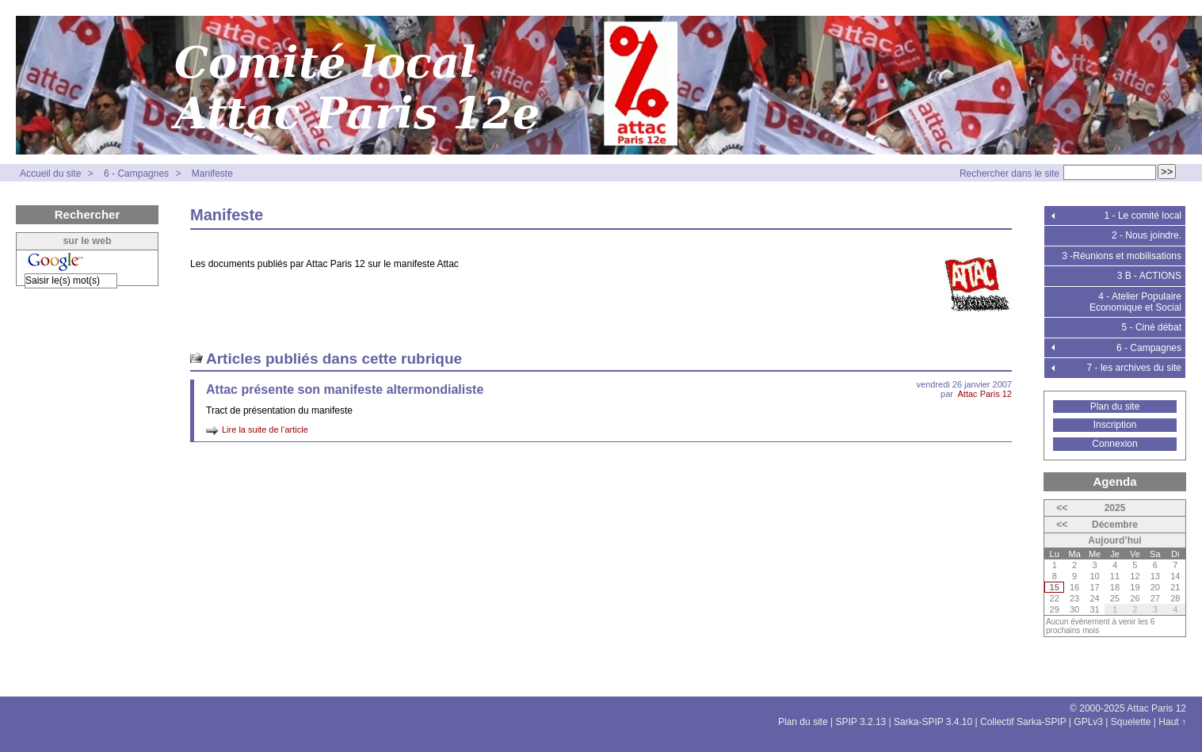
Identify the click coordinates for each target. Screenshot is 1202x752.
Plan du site (1115, 406)
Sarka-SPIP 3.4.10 (933, 721)
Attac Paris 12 (985, 394)
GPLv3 (1088, 721)
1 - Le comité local (1143, 215)
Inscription (1115, 424)
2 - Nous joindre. (1146, 235)
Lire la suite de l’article (265, 429)
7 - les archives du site (1134, 367)
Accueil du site (50, 173)
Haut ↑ (1172, 721)
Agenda (1114, 481)
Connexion (1114, 443)
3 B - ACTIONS (1149, 275)
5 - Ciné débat (1151, 327)
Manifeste (212, 173)
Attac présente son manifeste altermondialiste (344, 389)
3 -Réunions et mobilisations (1121, 255)
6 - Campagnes (136, 173)
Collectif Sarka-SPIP (1023, 721)
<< (1061, 507)
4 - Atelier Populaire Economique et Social (1135, 302)
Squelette (1131, 721)
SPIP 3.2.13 (860, 721)
